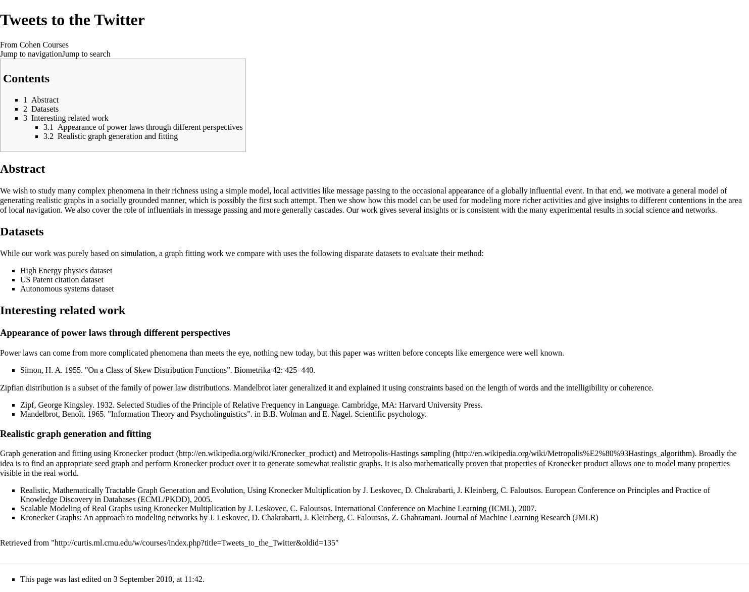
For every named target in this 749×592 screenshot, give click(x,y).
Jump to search (86, 54)
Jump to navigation (31, 54)
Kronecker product (143, 453)
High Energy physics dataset (66, 270)
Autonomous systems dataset (67, 288)
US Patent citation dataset (62, 279)
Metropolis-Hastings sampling (402, 453)
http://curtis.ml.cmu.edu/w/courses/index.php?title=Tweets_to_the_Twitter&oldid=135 (195, 542)
